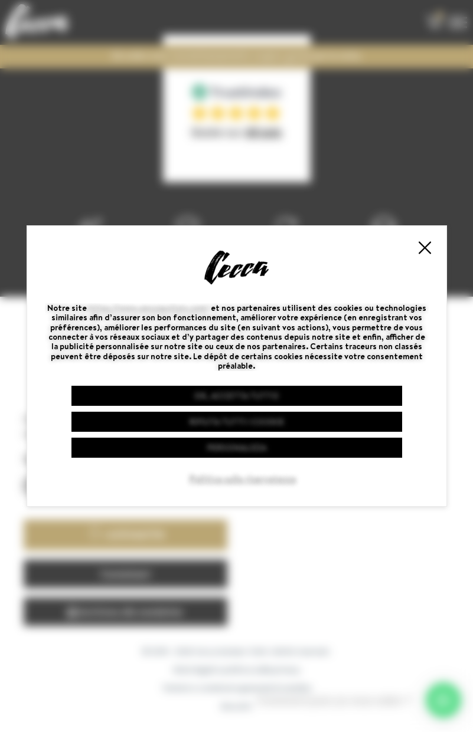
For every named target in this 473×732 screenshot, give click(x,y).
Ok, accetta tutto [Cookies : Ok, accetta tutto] (236, 396)
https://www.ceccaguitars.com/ (149, 308)
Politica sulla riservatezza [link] (243, 478)
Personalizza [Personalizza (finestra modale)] (236, 448)
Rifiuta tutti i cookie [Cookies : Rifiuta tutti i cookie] (237, 422)
